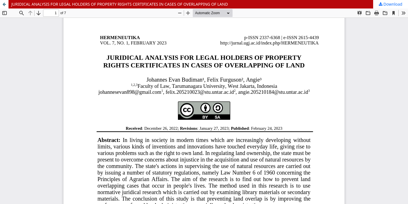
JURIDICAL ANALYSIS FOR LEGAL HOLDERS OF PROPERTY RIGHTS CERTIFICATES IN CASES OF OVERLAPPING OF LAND (119, 4)
